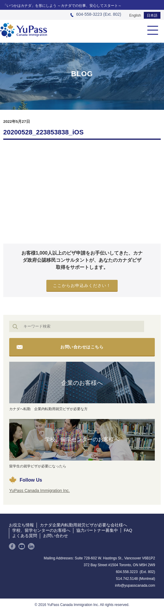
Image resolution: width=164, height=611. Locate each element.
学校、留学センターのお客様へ (82, 439)
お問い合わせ (55, 535)
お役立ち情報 (21, 525)
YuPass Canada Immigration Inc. (39, 490)
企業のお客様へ (82, 383)
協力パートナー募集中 (97, 530)
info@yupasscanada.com (135, 585)
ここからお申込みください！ (82, 285)
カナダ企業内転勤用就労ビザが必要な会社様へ (83, 525)
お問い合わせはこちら (81, 347)
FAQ (128, 530)
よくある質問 (24, 535)
